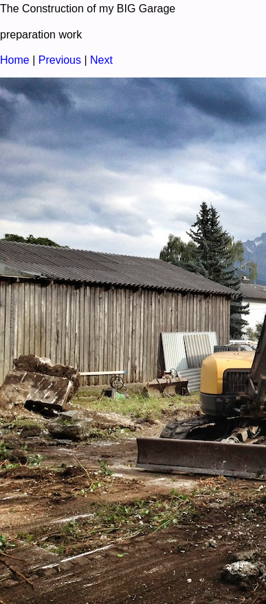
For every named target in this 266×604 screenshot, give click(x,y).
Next (101, 60)
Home (15, 60)
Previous (59, 60)
